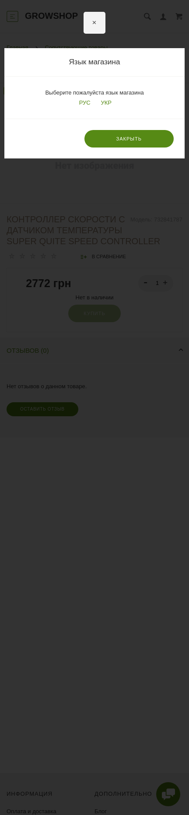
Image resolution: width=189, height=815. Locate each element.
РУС (84, 102)
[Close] (94, 23)
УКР (105, 102)
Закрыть (129, 138)
